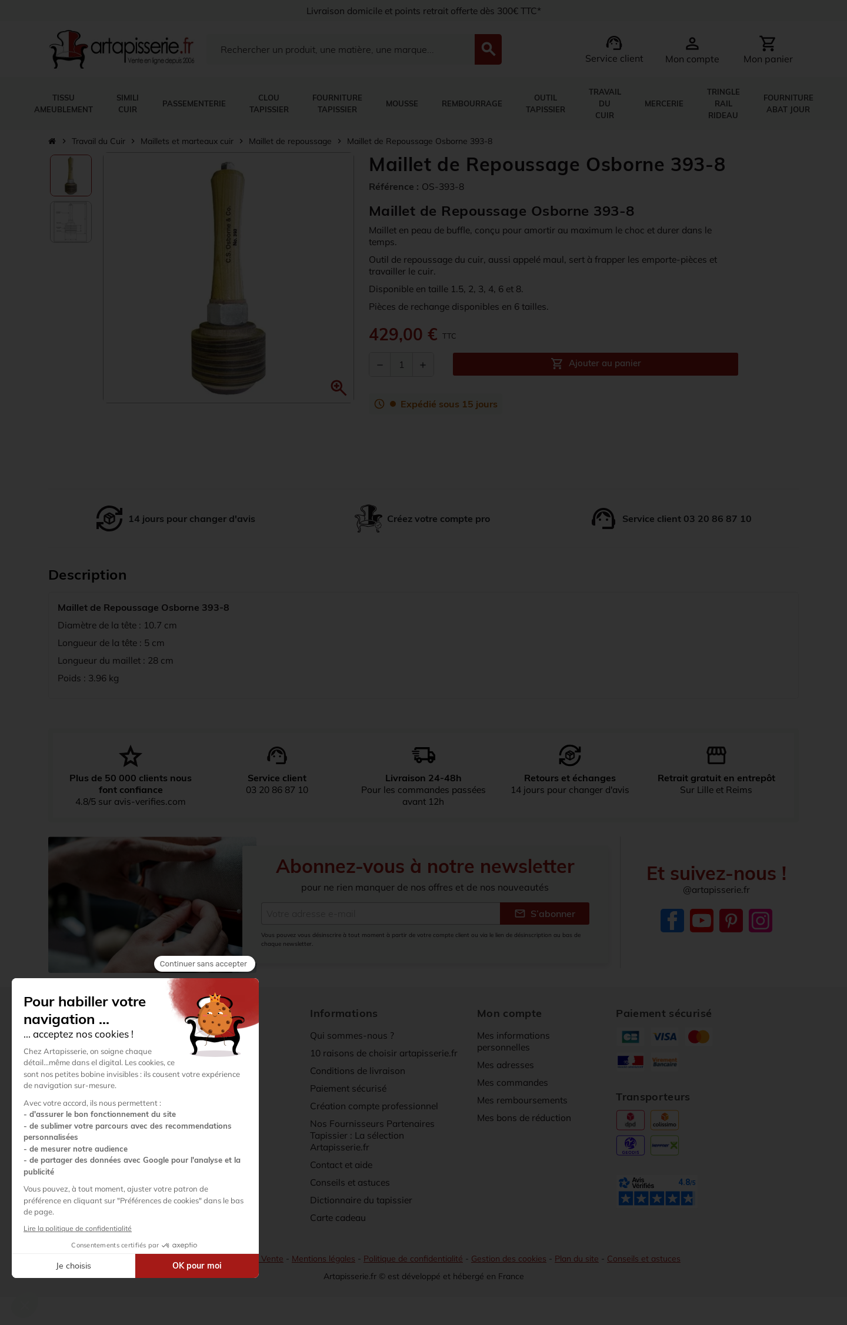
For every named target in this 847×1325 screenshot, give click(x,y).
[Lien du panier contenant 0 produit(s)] (768, 49)
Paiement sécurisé (350, 1088)
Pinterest (731, 920)
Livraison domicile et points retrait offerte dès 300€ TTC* (423, 10)
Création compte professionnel (376, 1106)
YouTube (701, 920)
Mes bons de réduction (526, 1117)
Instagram (760, 920)
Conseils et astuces (352, 1182)
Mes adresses (507, 1064)
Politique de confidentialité (414, 1258)
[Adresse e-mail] (380, 913)
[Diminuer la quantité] (380, 364)
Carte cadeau (340, 1217)
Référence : (394, 186)
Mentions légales (322, 1258)
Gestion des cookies (511, 1258)
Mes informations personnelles (514, 1041)
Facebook (672, 920)
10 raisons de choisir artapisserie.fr (387, 1053)
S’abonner (544, 913)
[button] (339, 388)
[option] (71, 175)
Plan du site (580, 1258)
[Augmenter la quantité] (422, 364)
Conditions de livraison (359, 1070)
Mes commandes (514, 1082)
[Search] (340, 49)
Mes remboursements (524, 1100)
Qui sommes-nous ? (352, 1035)
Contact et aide (343, 1164)
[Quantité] (401, 364)
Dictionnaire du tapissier (363, 1200)
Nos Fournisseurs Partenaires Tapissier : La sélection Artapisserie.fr (374, 1135)
